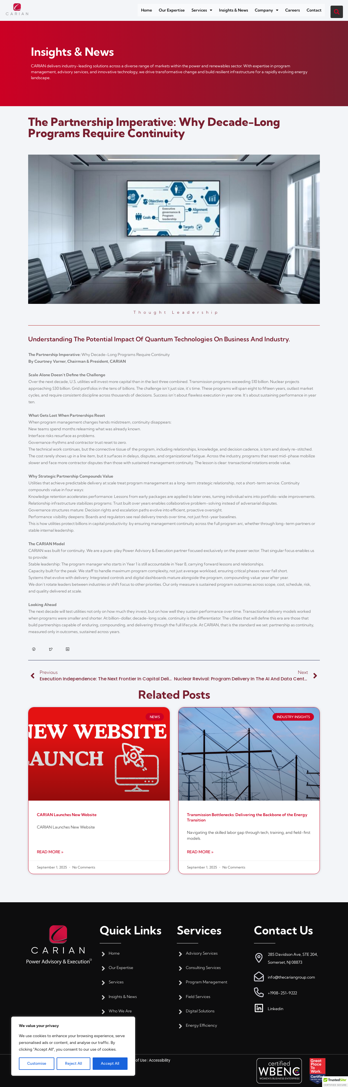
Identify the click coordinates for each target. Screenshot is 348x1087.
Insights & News (233, 10)
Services (201, 10)
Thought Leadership (176, 312)
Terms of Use (135, 1060)
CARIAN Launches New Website (67, 814)
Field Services (198, 996)
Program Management (206, 982)
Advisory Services (202, 953)
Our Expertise (172, 10)
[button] (202, 10)
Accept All (110, 1063)
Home (146, 10)
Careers (292, 10)
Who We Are (120, 1011)
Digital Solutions (200, 1011)
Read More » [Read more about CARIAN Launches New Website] (50, 851)
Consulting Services (203, 967)
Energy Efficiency (201, 1025)
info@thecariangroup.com (291, 977)
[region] (73, 1046)
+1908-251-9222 (282, 992)
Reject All (73, 1063)
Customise (36, 1063)
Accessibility (159, 1060)
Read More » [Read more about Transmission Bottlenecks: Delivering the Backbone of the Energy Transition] (200, 851)
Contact (314, 10)
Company (266, 10)
